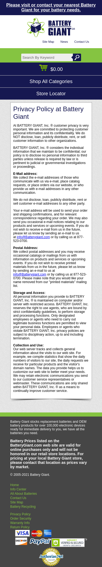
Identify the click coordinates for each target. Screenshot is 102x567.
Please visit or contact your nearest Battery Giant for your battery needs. (51, 7)
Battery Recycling (23, 507)
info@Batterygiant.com (33, 237)
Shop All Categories (50, 81)
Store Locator (51, 93)
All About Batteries (23, 494)
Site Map (48, 41)
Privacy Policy (20, 514)
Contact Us (81, 41)
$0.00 (51, 69)
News (64, 41)
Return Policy (20, 527)
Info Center (18, 489)
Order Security (20, 518)
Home (14, 485)
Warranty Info (20, 523)
